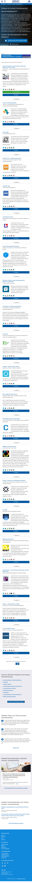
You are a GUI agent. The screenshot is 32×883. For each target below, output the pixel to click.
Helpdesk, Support (7, 685)
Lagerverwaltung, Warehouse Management (12, 687)
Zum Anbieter (17, 93)
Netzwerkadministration (8, 691)
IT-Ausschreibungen (4, 854)
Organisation (6, 693)
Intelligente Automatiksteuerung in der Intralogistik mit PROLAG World (14, 809)
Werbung (2, 847)
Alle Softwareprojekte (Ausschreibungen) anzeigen (16, 789)
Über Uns (3, 836)
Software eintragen (4, 845)
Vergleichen (16, 100)
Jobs (2, 839)
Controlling (5, 683)
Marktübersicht (5, 44)
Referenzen (3, 838)
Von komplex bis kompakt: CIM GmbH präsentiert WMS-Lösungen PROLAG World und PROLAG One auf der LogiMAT (15, 816)
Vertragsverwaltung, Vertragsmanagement (12, 695)
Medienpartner (3, 848)
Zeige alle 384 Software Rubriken (16, 703)
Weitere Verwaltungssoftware (9, 697)
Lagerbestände (11, 15)
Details (16, 96)
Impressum (3, 840)
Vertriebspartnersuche (5, 856)
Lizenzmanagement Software (9, 689)
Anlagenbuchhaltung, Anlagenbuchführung (12, 681)
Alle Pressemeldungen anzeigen (16, 824)
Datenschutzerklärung (21, 880)
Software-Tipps (15, 44)
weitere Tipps (16, 749)
